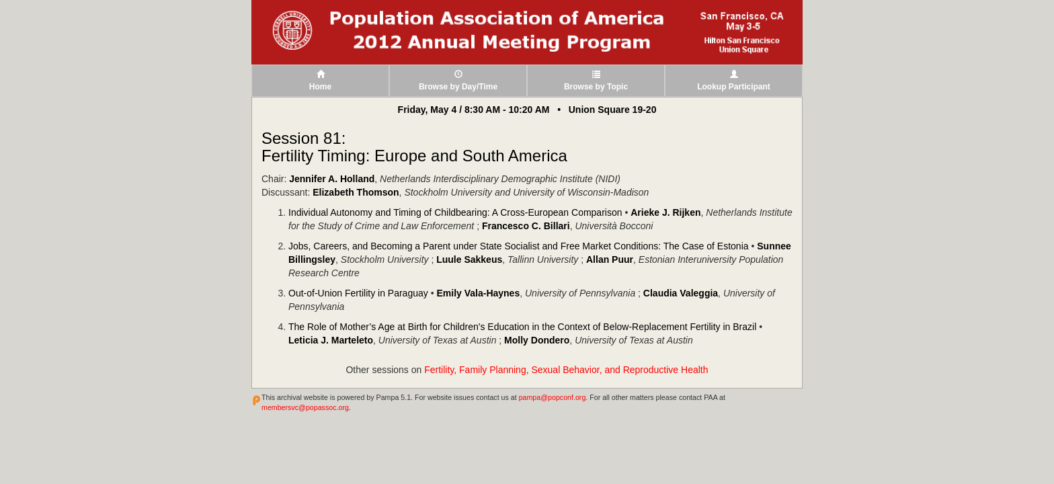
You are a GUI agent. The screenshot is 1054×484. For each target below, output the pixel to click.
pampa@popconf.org (552, 397)
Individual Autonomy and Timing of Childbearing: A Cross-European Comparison (455, 212)
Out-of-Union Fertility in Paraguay (358, 293)
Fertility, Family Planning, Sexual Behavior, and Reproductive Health (566, 369)
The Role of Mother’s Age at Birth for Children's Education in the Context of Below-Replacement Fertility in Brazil (522, 326)
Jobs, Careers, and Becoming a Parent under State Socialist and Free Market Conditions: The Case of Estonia (518, 246)
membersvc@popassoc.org (305, 407)
